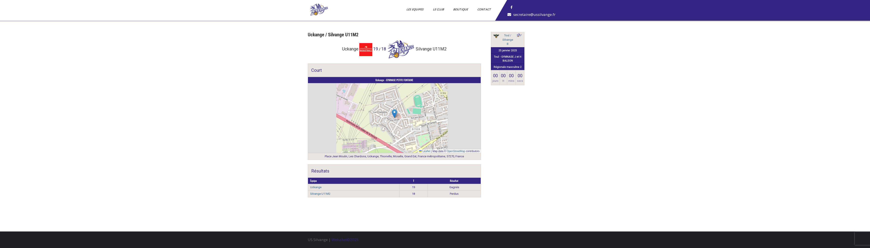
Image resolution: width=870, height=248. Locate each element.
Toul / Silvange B (507, 39)
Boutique (461, 9)
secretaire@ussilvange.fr (534, 14)
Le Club (439, 9)
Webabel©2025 (345, 239)
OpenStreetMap (456, 151)
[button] (394, 113)
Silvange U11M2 (320, 193)
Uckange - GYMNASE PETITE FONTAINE (394, 80)
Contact (484, 9)
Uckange (315, 187)
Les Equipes (415, 9)
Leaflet (424, 151)
